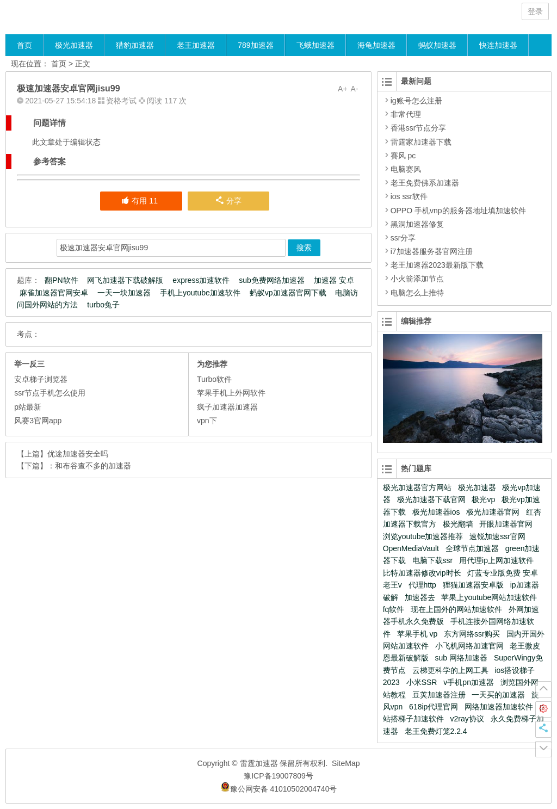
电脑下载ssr (432, 560)
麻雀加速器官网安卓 (54, 292)
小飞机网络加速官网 (469, 645)
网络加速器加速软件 (499, 706)
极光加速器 (74, 45)
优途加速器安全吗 (77, 453)
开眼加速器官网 (506, 524)
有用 (139, 200)
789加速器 (255, 45)
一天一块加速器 (124, 292)
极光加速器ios (436, 512)
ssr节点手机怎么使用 (49, 392)
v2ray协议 (467, 718)
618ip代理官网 (433, 706)
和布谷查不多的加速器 (93, 465)
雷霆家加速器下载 (421, 142)
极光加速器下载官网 (431, 499)
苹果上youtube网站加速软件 (489, 597)
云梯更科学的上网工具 (450, 670)
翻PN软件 (61, 280)
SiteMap (346, 763)
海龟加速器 (376, 45)
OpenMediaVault (411, 548)
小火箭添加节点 (417, 278)
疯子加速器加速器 (227, 407)
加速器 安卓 (334, 280)
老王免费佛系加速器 (425, 182)
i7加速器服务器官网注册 (432, 251)
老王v (392, 584)
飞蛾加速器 (315, 45)
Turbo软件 (214, 379)
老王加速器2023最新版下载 (437, 265)
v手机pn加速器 (468, 682)
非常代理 (406, 114)
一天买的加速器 (498, 694)
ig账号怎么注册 (416, 100)
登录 (535, 11)
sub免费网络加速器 (272, 280)
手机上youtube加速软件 (200, 292)
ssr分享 (403, 237)
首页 (24, 45)
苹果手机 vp (417, 633)
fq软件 (394, 609)
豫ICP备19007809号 (278, 775)
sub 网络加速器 (461, 657)
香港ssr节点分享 (419, 127)
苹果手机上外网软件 (231, 392)
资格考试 (121, 100)
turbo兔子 (103, 304)
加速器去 (420, 597)
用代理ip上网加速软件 (496, 560)
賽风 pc (403, 155)
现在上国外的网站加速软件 (456, 609)
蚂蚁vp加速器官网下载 (288, 292)
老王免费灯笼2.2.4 (436, 731)
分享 (229, 200)
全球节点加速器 (472, 548)
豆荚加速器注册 (439, 694)
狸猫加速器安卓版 (473, 584)
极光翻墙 (458, 524)
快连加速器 (498, 45)
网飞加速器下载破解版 (125, 280)
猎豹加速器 (135, 45)
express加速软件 (201, 280)
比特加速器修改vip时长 (422, 573)
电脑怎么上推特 (417, 292)
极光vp (483, 499)
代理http (422, 584)
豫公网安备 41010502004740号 (278, 789)
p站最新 (27, 407)
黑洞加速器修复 (417, 224)
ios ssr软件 (409, 196)
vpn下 (207, 420)
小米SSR (421, 682)
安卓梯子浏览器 (40, 379)
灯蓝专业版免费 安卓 (502, 573)
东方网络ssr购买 (472, 633)
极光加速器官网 (492, 512)
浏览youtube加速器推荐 (423, 536)
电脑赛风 (406, 169)
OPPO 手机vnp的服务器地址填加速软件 (458, 210)
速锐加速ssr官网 (497, 536)
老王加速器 (196, 45)
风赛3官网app (37, 420)
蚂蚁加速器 (437, 45)
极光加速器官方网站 (417, 487)
